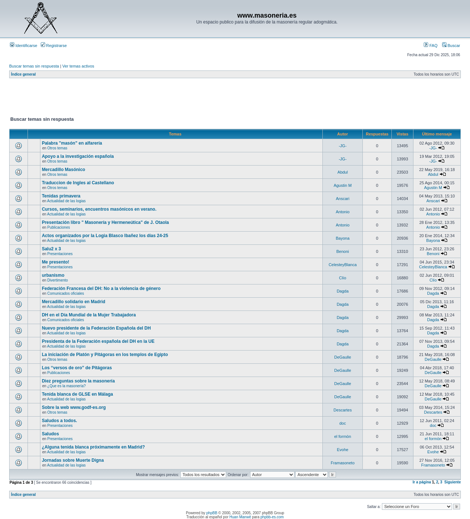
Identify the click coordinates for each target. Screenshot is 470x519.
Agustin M (343, 185)
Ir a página (422, 482)
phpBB (211, 513)
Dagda (342, 291)
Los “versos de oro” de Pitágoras (77, 367)
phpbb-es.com (271, 517)
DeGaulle (342, 357)
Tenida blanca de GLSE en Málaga (77, 394)
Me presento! (55, 262)
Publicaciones (58, 227)
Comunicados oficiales (65, 293)
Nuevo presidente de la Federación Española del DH (96, 328)
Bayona (342, 238)
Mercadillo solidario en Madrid (73, 301)
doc (342, 423)
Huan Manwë (240, 517)
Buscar (451, 45)
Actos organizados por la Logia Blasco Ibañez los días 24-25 (105, 235)
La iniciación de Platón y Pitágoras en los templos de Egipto (105, 354)
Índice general (23, 74)
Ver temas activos (78, 66)
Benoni (342, 251)
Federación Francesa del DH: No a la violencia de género (101, 288)
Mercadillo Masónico (63, 169)
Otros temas (57, 148)
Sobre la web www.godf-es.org (74, 407)
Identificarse (23, 45)
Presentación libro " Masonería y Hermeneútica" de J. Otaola (105, 222)
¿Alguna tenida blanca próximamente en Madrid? (93, 447)
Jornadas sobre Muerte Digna (73, 460)
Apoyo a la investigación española (78, 156)
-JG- (342, 146)
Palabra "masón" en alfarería (72, 143)
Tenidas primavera (61, 196)
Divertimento (57, 280)
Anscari (343, 198)
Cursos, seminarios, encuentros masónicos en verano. (99, 209)
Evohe (342, 449)
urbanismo (53, 275)
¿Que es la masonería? (66, 386)
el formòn (342, 436)
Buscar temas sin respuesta (34, 66)
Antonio (342, 212)
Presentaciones (60, 254)
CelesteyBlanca (343, 264)
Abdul (342, 172)
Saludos (50, 433)
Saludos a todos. (59, 420)
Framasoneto (343, 463)
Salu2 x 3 (51, 248)
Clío (342, 278)
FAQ (430, 45)
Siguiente (452, 482)
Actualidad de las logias (66, 201)
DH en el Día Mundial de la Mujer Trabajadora (89, 314)
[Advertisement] (142, 98)
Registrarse (54, 45)
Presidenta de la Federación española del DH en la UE (98, 341)
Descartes (342, 410)
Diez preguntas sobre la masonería (78, 381)
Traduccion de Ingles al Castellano (78, 182)
